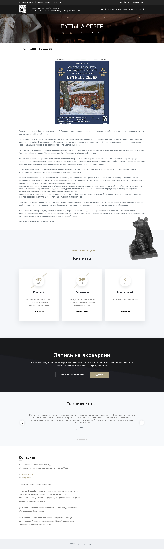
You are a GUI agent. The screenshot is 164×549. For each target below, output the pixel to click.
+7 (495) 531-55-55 (26, 2)
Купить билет (38, 312)
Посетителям (135, 9)
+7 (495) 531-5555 (29, 474)
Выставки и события (117, 9)
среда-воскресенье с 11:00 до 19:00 (48, 2)
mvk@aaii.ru (26, 478)
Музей (102, 9)
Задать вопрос (138, 2)
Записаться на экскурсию (71, 374)
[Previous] (22, 422)
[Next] (142, 422)
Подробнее (125, 312)
